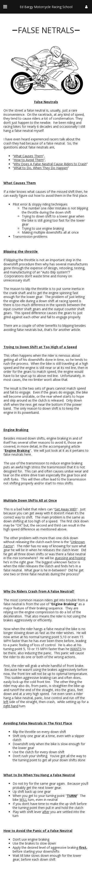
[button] (5, 6)
